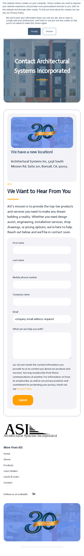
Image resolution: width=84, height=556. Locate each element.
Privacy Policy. (24, 388)
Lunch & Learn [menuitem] (11, 476)
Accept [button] (34, 31)
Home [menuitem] (7, 453)
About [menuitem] (7, 459)
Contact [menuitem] (8, 482)
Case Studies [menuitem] (11, 471)
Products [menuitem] (8, 465)
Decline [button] (49, 31)
